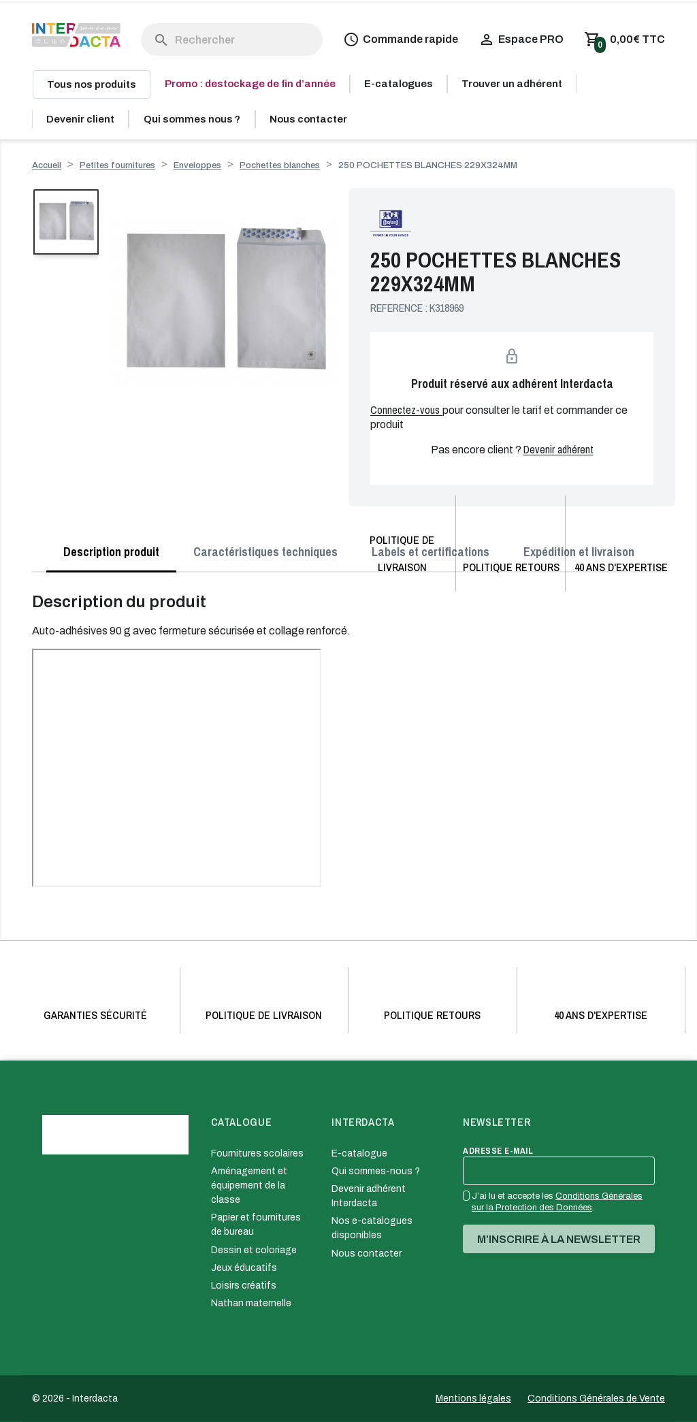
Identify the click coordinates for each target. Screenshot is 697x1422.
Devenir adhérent (558, 449)
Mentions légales (473, 1398)
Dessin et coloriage (254, 1250)
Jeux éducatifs (244, 1268)
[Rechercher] (232, 39)
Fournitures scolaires (257, 1153)
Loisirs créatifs (243, 1285)
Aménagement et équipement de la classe (249, 1185)
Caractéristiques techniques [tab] (265, 551)
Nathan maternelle (251, 1303)
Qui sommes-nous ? (375, 1171)
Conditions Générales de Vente (596, 1398)
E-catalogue (359, 1153)
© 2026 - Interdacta (75, 1398)
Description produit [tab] (111, 551)
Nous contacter (366, 1253)
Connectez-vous (406, 409)
